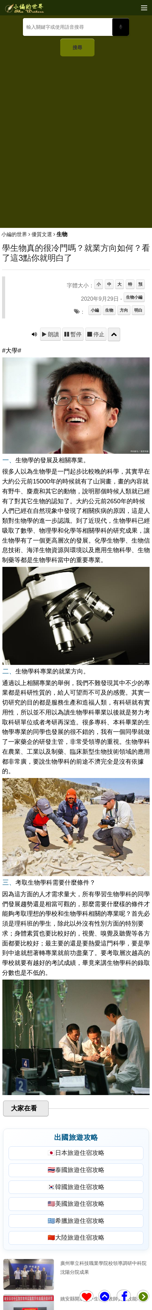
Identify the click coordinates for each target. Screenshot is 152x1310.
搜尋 (77, 47)
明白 (138, 310)
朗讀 (53, 334)
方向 (124, 310)
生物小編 (134, 297)
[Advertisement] (76, 139)
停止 (98, 334)
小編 (95, 310)
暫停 (75, 334)
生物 (109, 310)
